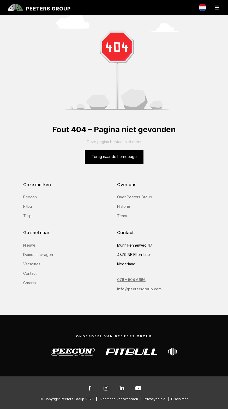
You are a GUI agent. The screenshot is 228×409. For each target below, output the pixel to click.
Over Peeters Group (134, 197)
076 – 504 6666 (131, 279)
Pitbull (28, 206)
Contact (30, 273)
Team (122, 215)
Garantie (30, 282)
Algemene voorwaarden (118, 399)
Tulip (27, 215)
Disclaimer (179, 399)
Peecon (30, 197)
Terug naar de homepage (114, 156)
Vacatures (31, 264)
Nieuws (29, 245)
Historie (123, 206)
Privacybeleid (154, 399)
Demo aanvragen (38, 254)
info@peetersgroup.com (139, 289)
